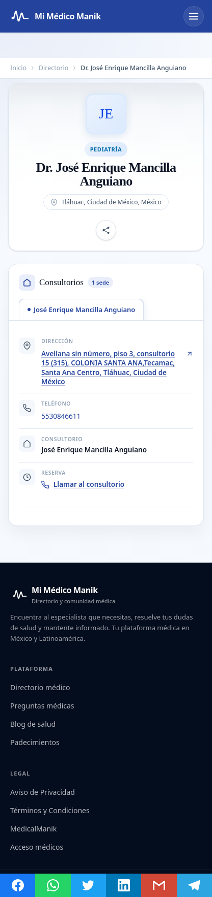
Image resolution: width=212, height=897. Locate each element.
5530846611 (61, 416)
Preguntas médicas (42, 705)
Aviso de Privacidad (42, 792)
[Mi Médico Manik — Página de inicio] (54, 16)
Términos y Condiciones (50, 810)
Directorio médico (40, 687)
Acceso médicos (36, 847)
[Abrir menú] (193, 16)
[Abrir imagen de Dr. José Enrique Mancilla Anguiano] (106, 114)
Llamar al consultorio (82, 484)
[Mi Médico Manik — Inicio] (62, 594)
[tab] (81, 309)
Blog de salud (33, 724)
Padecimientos (35, 742)
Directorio (53, 68)
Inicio (18, 68)
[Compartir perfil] (106, 231)
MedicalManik (33, 828)
